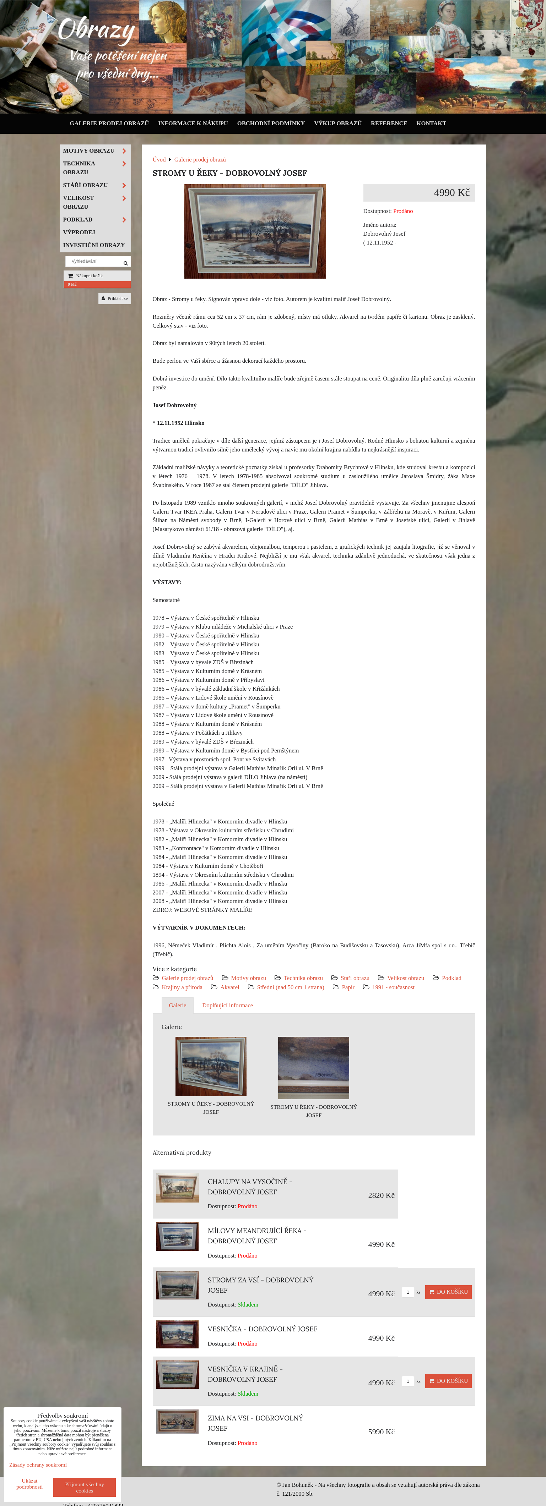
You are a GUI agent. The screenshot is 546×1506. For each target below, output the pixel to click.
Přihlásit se (115, 298)
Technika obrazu (303, 978)
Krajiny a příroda (182, 987)
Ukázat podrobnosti (29, 1484)
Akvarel (229, 987)
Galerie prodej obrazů (109, 123)
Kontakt (432, 123)
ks (411, 1292)
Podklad (451, 978)
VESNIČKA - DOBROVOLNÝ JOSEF (263, 1329)
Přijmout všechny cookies (84, 1487)
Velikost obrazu (405, 978)
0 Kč (72, 284)
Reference (389, 123)
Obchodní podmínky (271, 123)
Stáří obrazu (355, 978)
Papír (348, 987)
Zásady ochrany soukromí (38, 1465)
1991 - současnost (393, 987)
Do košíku (448, 1292)
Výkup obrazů (338, 123)
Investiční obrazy (94, 245)
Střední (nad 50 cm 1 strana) (290, 987)
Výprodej (79, 232)
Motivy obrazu (248, 978)
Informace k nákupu (193, 123)
